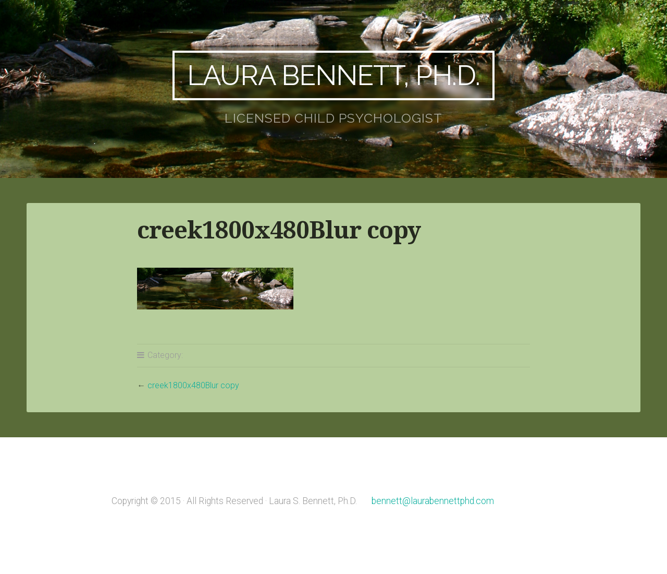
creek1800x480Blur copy (193, 385)
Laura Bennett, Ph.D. (333, 75)
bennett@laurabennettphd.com (433, 501)
